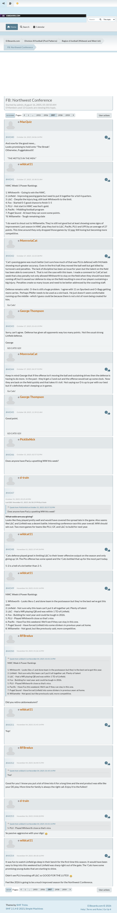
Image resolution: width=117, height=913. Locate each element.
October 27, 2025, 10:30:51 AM (29, 179)
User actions (104, 115)
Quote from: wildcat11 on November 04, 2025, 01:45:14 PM (32, 771)
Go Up (8, 890)
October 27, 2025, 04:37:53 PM (29, 369)
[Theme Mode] (17, 3)
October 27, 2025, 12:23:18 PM (29, 256)
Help (83, 909)
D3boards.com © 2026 (99, 905)
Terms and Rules (94, 909)
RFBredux (26, 635)
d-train (24, 477)
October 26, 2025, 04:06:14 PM (29, 137)
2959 (68, 115)
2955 (38, 115)
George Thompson (32, 311)
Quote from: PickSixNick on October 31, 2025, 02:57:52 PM (32, 507)
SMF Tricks (22, 904)
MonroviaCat (28, 240)
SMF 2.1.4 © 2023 (15, 908)
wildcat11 (26, 164)
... (32, 115)
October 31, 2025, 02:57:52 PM (29, 455)
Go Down (10, 115)
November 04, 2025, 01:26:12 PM (30, 651)
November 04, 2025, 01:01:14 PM (30, 588)
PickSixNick (27, 439)
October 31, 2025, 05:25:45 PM (18, 499)
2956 (46, 115)
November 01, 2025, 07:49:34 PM (30, 549)
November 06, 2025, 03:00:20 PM (30, 816)
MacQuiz (26, 121)
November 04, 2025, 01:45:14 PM (30, 725)
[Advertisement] (58, 73)
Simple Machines (34, 908)
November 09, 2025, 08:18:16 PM (30, 856)
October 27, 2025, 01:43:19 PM (29, 326)
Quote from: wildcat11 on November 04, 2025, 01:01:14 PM (32, 659)
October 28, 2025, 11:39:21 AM (29, 412)
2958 (60, 115)
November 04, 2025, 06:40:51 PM (30, 763)
